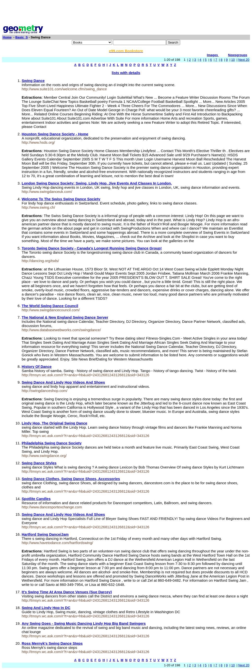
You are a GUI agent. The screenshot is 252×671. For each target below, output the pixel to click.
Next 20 (243, 60)
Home (7, 37)
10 (233, 60)
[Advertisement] (126, 13)
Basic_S (21, 37)
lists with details (126, 73)
